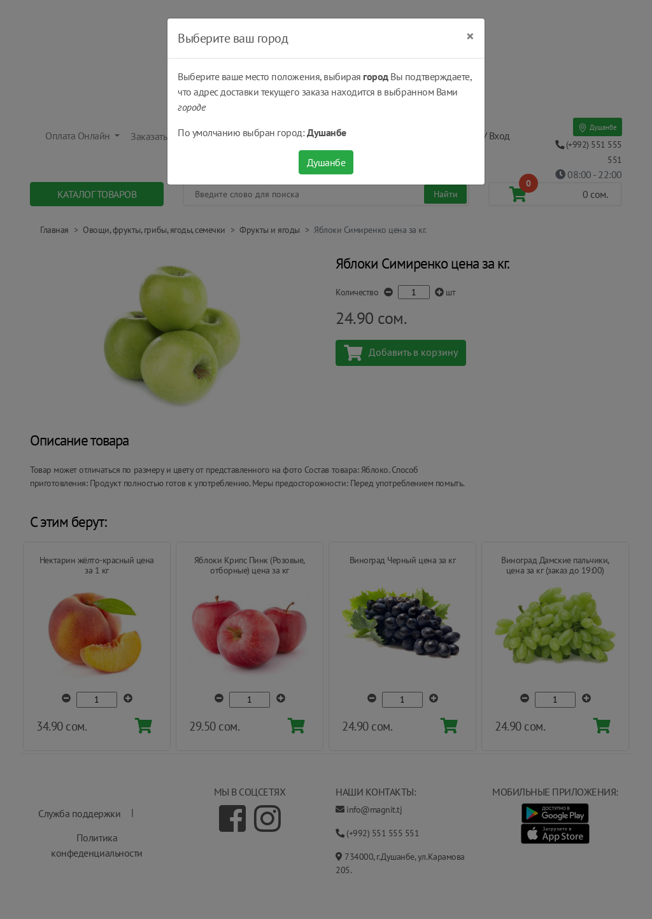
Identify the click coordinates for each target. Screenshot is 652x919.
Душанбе (326, 162)
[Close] (470, 36)
